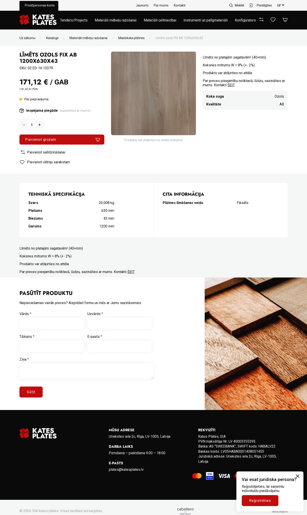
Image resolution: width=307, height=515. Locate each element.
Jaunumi (142, 5)
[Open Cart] (285, 20)
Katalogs (52, 38)
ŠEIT (231, 85)
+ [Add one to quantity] (39, 124)
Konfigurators (245, 20)
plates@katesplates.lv (126, 469)
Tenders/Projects (74, 20)
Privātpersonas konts (40, 5)
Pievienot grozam (40, 139)
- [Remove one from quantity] (24, 124)
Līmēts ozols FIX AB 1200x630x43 (179, 38)
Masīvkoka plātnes (131, 38)
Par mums (161, 5)
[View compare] (261, 20)
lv (279, 5)
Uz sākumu (27, 38)
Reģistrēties (260, 500)
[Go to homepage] (38, 20)
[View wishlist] (273, 21)
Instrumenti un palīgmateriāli (205, 20)
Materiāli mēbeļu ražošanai (116, 20)
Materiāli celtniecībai (160, 20)
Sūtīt (31, 392)
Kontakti (179, 5)
